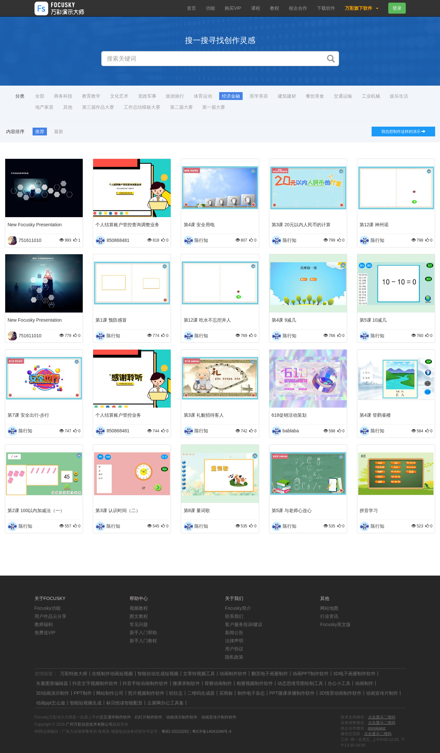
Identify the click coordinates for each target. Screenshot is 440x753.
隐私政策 (234, 657)
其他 (67, 107)
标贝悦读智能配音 (124, 702)
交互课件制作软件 (115, 717)
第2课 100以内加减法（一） (35, 510)
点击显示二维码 (381, 717)
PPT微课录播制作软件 (292, 693)
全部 (39, 96)
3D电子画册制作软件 (354, 673)
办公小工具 (339, 683)
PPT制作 (83, 693)
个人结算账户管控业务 (118, 415)
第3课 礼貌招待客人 (204, 415)
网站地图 (329, 608)
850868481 (117, 240)
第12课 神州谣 (374, 224)
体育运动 (203, 96)
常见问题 (139, 624)
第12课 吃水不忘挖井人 (207, 320)
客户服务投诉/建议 (244, 624)
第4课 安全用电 (199, 224)
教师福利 (44, 624)
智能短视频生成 (86, 702)
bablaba (291, 430)
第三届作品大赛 (98, 107)
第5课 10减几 (373, 320)
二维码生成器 (201, 693)
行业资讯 (329, 616)
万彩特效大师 (73, 673)
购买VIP (233, 8)
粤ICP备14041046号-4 (211, 731)
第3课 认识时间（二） (117, 510)
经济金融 (231, 96)
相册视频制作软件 (254, 683)
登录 (397, 8)
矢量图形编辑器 (52, 683)
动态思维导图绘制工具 (300, 683)
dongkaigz (377, 728)
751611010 (30, 240)
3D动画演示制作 (52, 693)
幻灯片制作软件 (148, 717)
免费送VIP (45, 632)
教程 (274, 8)
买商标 (226, 693)
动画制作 (364, 683)
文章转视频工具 (199, 673)
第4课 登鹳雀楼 (375, 415)
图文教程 (139, 616)
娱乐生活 (399, 96)
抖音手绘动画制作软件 (145, 683)
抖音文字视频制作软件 (95, 683)
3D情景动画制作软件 (340, 693)
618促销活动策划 (289, 415)
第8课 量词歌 (197, 510)
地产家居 (44, 107)
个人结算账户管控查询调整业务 (127, 224)
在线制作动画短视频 (112, 673)
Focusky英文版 (335, 624)
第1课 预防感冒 (111, 320)
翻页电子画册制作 (269, 673)
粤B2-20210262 (175, 731)
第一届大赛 (213, 107)
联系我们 (234, 616)
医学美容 (259, 96)
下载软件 (326, 8)
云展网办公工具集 (165, 702)
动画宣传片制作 (382, 693)
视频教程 (139, 608)
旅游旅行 (175, 96)
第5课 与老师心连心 (292, 510)
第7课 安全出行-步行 (28, 415)
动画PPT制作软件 (310, 673)
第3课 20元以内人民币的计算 (301, 224)
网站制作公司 (109, 693)
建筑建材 (287, 96)
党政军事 (147, 96)
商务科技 (63, 96)
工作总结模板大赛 (142, 107)
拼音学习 (369, 510)
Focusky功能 (48, 608)
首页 (191, 8)
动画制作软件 (233, 673)
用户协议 (234, 648)
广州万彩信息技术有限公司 (89, 724)
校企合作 (298, 8)
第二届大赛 (181, 107)
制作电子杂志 (251, 693)
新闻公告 (234, 632)
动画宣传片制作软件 (218, 717)
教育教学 (91, 96)
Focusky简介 (238, 608)
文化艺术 (119, 96)
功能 (210, 8)
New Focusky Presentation (34, 224)
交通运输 (343, 96)
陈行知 (201, 240)
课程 (255, 8)
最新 (58, 131)
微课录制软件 (186, 683)
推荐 (39, 131)
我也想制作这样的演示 (403, 131)
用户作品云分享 (50, 616)
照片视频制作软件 (146, 693)
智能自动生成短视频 (157, 673)
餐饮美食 (315, 96)
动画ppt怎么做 (50, 702)
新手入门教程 (143, 640)
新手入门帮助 (143, 632)
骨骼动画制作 (218, 683)
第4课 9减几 (284, 320)
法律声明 (234, 640)
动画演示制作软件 (181, 717)
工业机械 (371, 96)
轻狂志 (176, 693)
